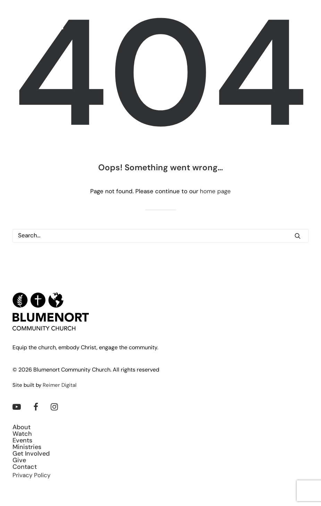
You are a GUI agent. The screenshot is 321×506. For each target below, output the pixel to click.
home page (215, 192)
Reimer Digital (59, 385)
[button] (305, 22)
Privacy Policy (31, 476)
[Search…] (160, 236)
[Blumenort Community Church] (38, 22)
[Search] (160, 236)
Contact (24, 467)
